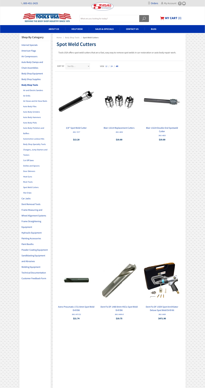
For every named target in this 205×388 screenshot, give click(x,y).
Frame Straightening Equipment (31, 224)
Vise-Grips (27, 192)
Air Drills (26, 95)
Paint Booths (27, 244)
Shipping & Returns (112, 345)
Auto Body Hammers (32, 117)
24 (112, 66)
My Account (109, 330)
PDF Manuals (109, 349)
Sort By (60, 66)
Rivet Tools (28, 182)
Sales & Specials (104, 29)
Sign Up (158, 297)
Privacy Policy (110, 341)
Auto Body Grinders (31, 112)
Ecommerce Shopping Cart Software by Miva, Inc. (87, 384)
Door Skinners (29, 171)
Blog (153, 29)
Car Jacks (26, 198)
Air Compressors (29, 56)
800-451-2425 (30, 3)
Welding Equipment (30, 266)
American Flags (28, 50)
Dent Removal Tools (30, 204)
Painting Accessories (31, 238)
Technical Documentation (33, 272)
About (106, 322)
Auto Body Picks (30, 122)
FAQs (106, 326)
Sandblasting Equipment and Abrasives (33, 258)
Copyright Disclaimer (113, 353)
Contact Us (132, 29)
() (171, 18)
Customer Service (111, 338)
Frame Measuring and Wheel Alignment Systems (33, 212)
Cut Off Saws (28, 160)
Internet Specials (29, 45)
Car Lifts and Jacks (70, 338)
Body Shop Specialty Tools (34, 144)
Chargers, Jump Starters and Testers (35, 152)
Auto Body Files (29, 106)
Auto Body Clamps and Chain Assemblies (32, 65)
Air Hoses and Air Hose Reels (35, 101)
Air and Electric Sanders (33, 90)
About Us (54, 29)
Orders (153, 3)
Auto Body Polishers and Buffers (33, 131)
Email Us (153, 339)
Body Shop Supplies (31, 79)
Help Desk (77, 29)
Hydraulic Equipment (31, 232)
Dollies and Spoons (31, 165)
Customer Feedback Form (33, 278)
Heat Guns (27, 176)
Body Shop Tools (72, 37)
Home (59, 37)
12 (106, 66)
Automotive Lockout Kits (33, 139)
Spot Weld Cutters (31, 187)
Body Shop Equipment (32, 73)
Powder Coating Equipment (34, 249)
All (117, 66)
